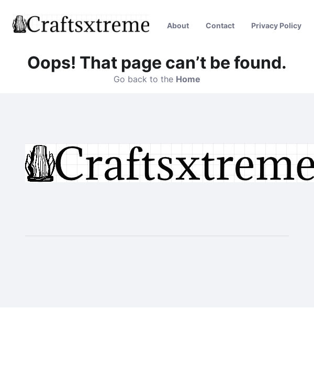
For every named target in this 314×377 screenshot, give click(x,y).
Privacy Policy (276, 25)
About (178, 25)
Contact (220, 25)
